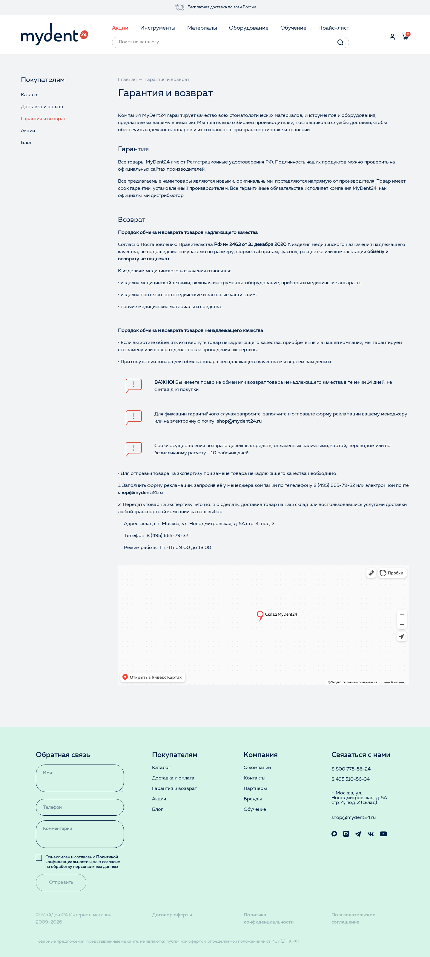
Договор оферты (172, 915)
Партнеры (255, 788)
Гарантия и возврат (43, 119)
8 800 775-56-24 (351, 769)
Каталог (30, 95)
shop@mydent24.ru (239, 421)
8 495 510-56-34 (350, 779)
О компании (257, 767)
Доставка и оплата (42, 107)
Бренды (253, 799)
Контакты (254, 778)
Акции (28, 131)
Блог (26, 142)
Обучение (255, 809)
